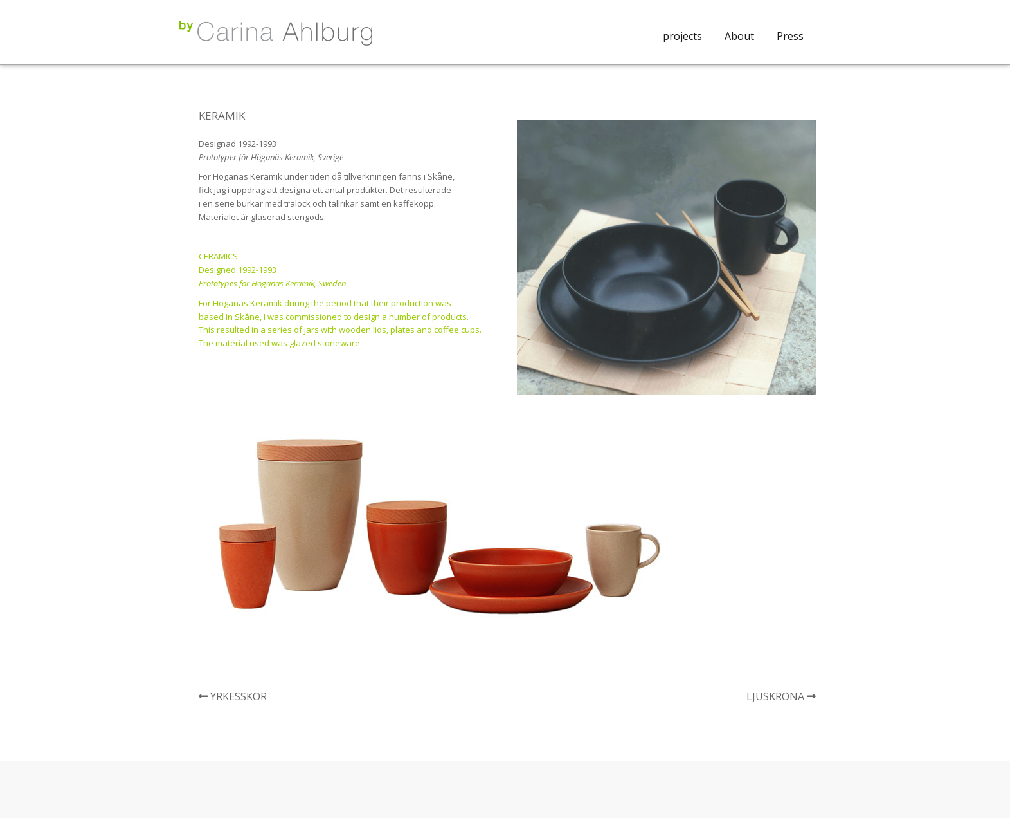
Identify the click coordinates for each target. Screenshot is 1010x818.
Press (790, 36)
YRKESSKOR (238, 696)
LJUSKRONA (775, 696)
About (739, 36)
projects (682, 36)
